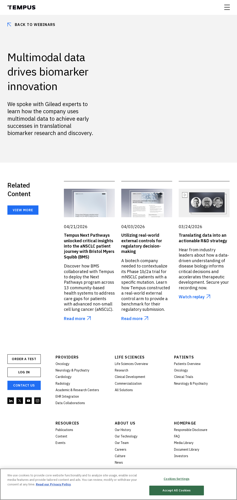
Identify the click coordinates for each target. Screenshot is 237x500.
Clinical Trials (183, 377)
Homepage (185, 423)
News (119, 462)
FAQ (177, 436)
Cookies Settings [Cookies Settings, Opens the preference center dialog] (176, 479)
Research (121, 370)
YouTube (28, 401)
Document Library (186, 449)
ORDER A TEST (24, 359)
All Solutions (124, 390)
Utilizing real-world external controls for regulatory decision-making (141, 243)
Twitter (20, 401)
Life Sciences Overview (131, 364)
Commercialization (128, 383)
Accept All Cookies (176, 490)
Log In (24, 372)
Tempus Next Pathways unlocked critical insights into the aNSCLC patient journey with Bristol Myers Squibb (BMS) (89, 246)
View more (23, 210)
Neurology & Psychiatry (72, 370)
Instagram (37, 401)
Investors (181, 456)
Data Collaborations (70, 403)
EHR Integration (67, 396)
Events (60, 443)
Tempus (21, 7)
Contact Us (24, 385)
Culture (120, 456)
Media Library (183, 443)
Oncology (62, 364)
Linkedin (11, 401)
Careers (120, 449)
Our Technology (126, 436)
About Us (125, 423)
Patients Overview (187, 364)
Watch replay (192, 296)
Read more (74, 318)
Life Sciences (130, 357)
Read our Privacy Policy (53, 484)
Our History (123, 430)
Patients (184, 357)
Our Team (122, 443)
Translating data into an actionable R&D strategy (203, 238)
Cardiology (64, 377)
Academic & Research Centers (77, 390)
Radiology (63, 383)
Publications (64, 430)
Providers (67, 357)
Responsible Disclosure (190, 430)
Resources (67, 423)
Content (61, 436)
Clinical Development (130, 377)
